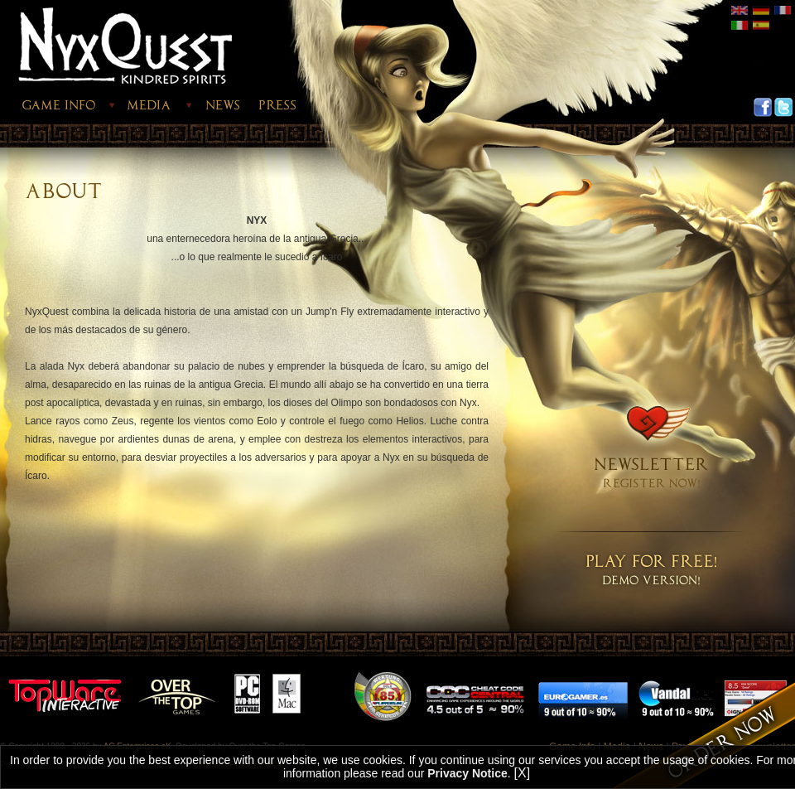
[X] (522, 773)
